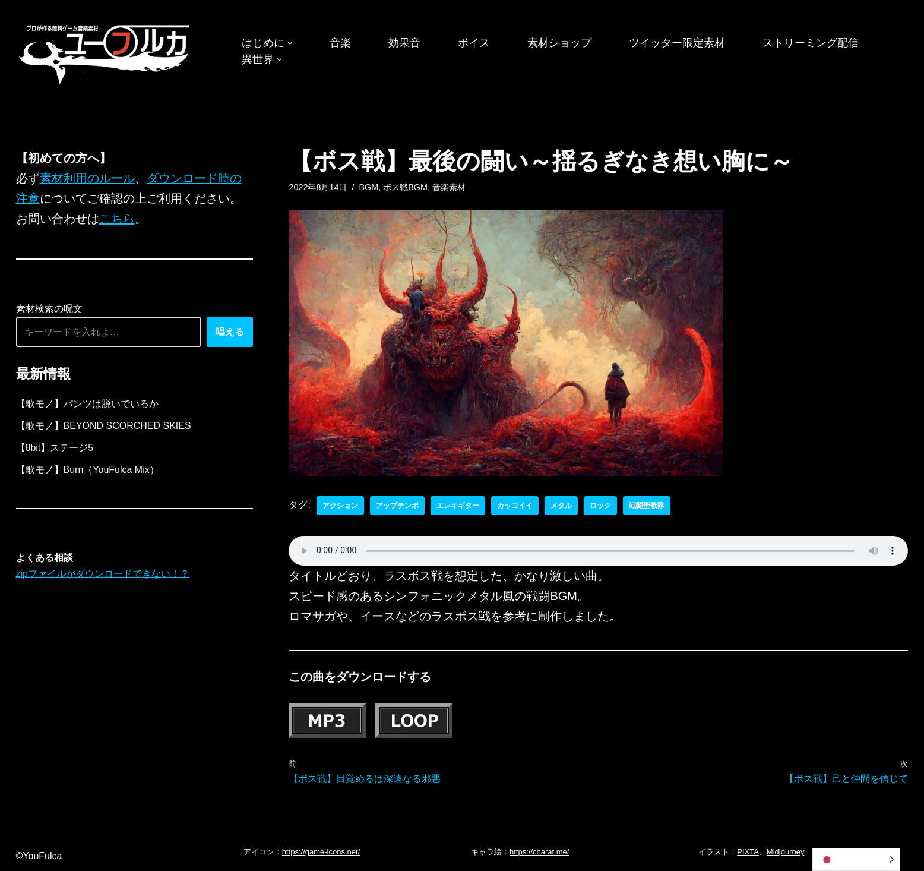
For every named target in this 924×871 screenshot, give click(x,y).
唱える (230, 332)
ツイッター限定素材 (677, 43)
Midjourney (786, 851)
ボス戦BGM (405, 187)
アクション (340, 505)
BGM (368, 187)
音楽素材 (449, 187)
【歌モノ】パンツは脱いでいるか (87, 404)
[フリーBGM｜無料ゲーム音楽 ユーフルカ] (105, 52)
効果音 (404, 43)
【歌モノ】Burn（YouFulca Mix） (87, 470)
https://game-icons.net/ (321, 851)
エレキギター (457, 505)
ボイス (474, 43)
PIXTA (748, 851)
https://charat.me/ (539, 851)
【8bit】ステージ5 (55, 448)
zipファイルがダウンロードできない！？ (102, 574)
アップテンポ (397, 505)
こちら (117, 218)
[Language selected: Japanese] (856, 859)
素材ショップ (559, 43)
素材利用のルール (87, 178)
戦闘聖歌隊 (646, 505)
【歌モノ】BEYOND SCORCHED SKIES (103, 426)
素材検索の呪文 (49, 309)
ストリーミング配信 (810, 43)
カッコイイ (515, 505)
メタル (561, 505)
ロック (600, 505)
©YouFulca (39, 856)
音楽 (340, 43)
